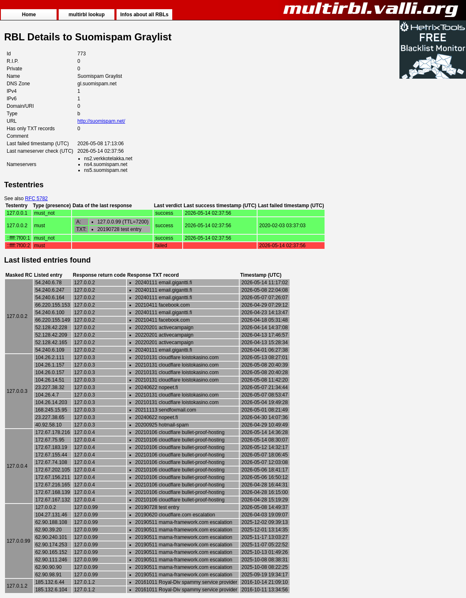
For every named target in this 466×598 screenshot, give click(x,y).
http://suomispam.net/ (101, 121)
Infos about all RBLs (144, 14)
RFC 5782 (36, 198)
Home (29, 14)
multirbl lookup (87, 14)
